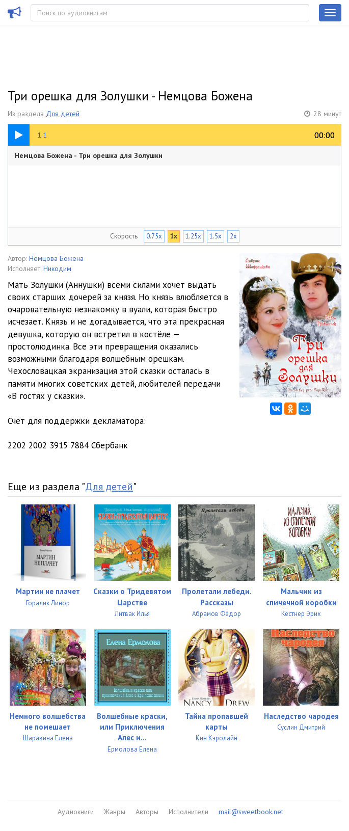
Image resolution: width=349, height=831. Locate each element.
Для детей (62, 113)
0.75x (154, 236)
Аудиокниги (76, 811)
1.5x (215, 236)
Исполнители (188, 811)
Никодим (57, 268)
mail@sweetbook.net (251, 811)
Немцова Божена (56, 258)
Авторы (147, 811)
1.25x (193, 236)
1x (173, 236)
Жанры (114, 811)
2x (233, 236)
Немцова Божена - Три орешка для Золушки (89, 155)
